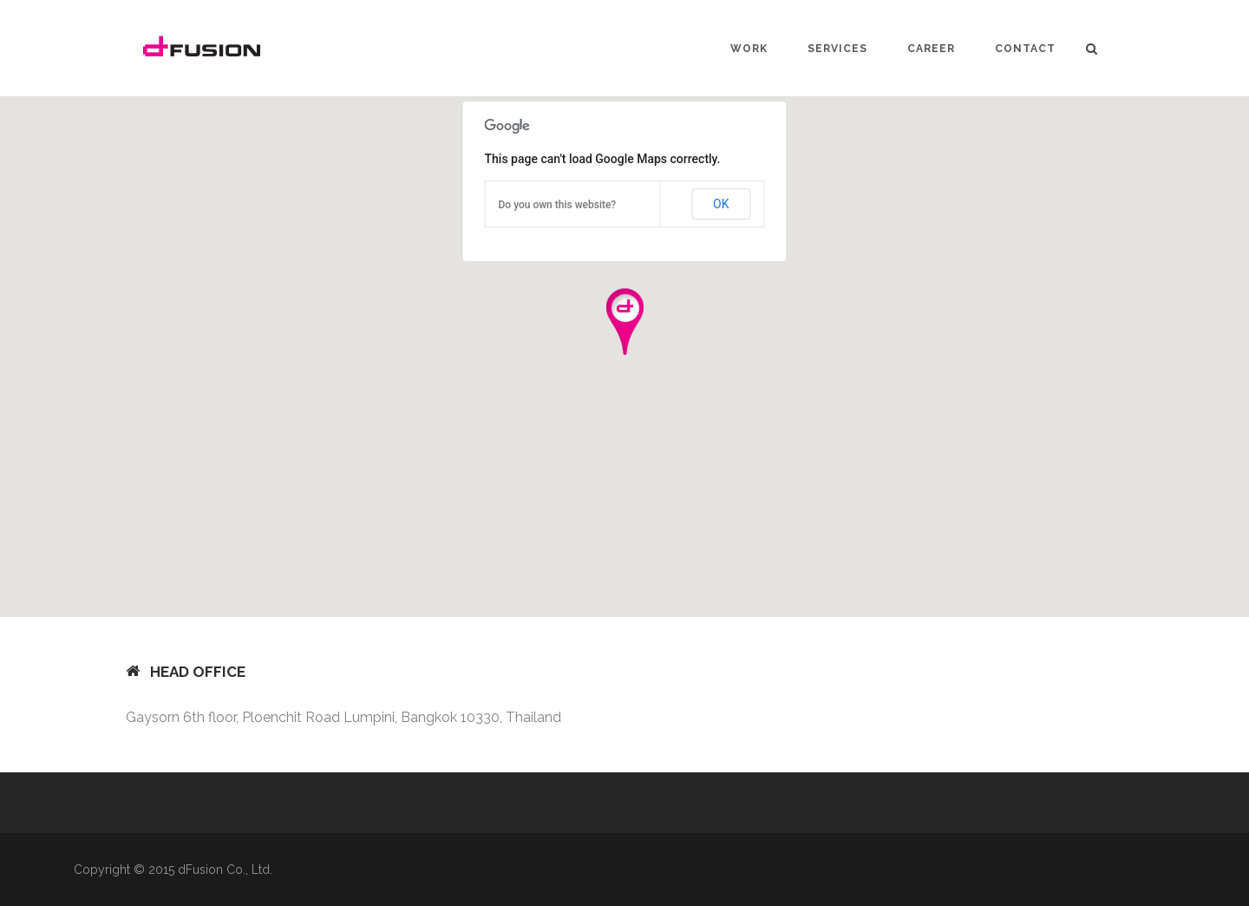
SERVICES (837, 48)
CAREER (931, 48)
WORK (749, 48)
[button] (624, 321)
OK (721, 204)
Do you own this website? (558, 205)
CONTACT (1025, 48)
